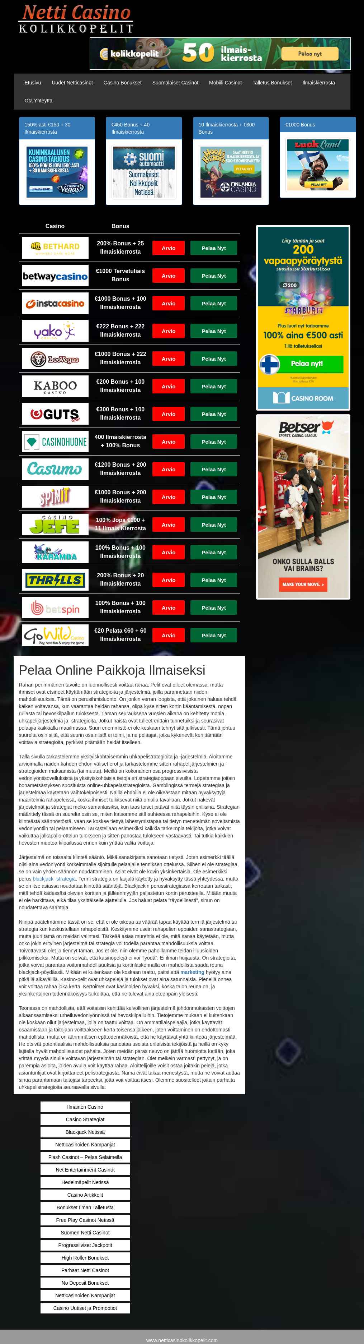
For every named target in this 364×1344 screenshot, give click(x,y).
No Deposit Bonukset (85, 1283)
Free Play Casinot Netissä (85, 1220)
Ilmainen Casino (85, 1107)
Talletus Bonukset (272, 83)
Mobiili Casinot (225, 83)
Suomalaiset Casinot (175, 83)
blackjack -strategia (54, 879)
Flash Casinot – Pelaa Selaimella (85, 1157)
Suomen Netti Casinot (85, 1233)
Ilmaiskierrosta (319, 83)
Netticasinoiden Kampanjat (85, 1144)
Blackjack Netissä (85, 1132)
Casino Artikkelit (85, 1195)
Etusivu (33, 83)
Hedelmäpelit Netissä (85, 1182)
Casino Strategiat (85, 1119)
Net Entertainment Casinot (85, 1170)
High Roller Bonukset (85, 1258)
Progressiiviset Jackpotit (85, 1245)
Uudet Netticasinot (72, 83)
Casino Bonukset (123, 83)
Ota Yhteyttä (39, 100)
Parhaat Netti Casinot (85, 1270)
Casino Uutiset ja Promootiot (85, 1308)
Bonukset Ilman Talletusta (85, 1207)
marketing (192, 972)
